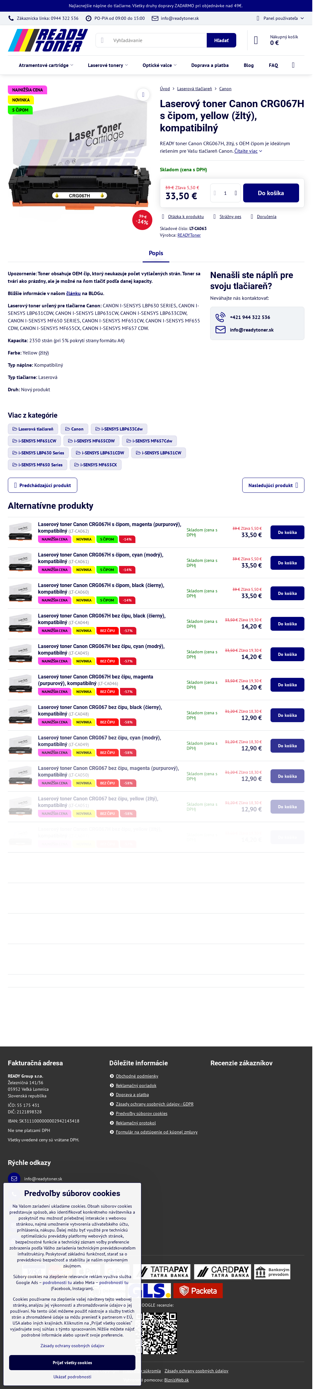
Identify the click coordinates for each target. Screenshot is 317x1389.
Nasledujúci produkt (273, 485)
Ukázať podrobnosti (72, 1377)
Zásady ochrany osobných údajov (196, 1371)
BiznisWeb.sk (176, 1380)
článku (73, 293)
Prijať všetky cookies (72, 1362)
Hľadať (221, 40)
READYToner (189, 235)
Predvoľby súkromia (142, 1371)
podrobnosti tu (57, 1282)
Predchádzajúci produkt (42, 485)
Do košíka (271, 193)
